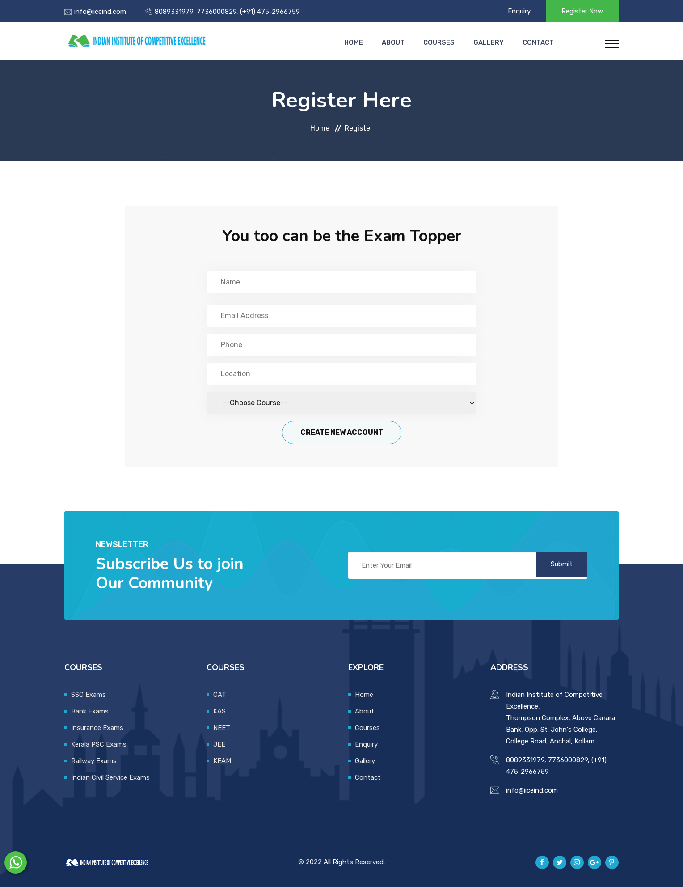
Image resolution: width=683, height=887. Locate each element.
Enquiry (519, 11)
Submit (558, 565)
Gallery (491, 42)
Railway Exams (94, 761)
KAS (219, 711)
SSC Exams (88, 695)
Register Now (582, 11)
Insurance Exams (97, 728)
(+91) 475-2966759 (269, 12)
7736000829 (215, 12)
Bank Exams (90, 711)
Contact (538, 42)
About (402, 42)
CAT (219, 695)
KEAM (222, 761)
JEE (219, 744)
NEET (221, 728)
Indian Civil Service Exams (110, 777)
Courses (445, 42)
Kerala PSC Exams (98, 744)
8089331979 (174, 12)
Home (365, 42)
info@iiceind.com (100, 12)
